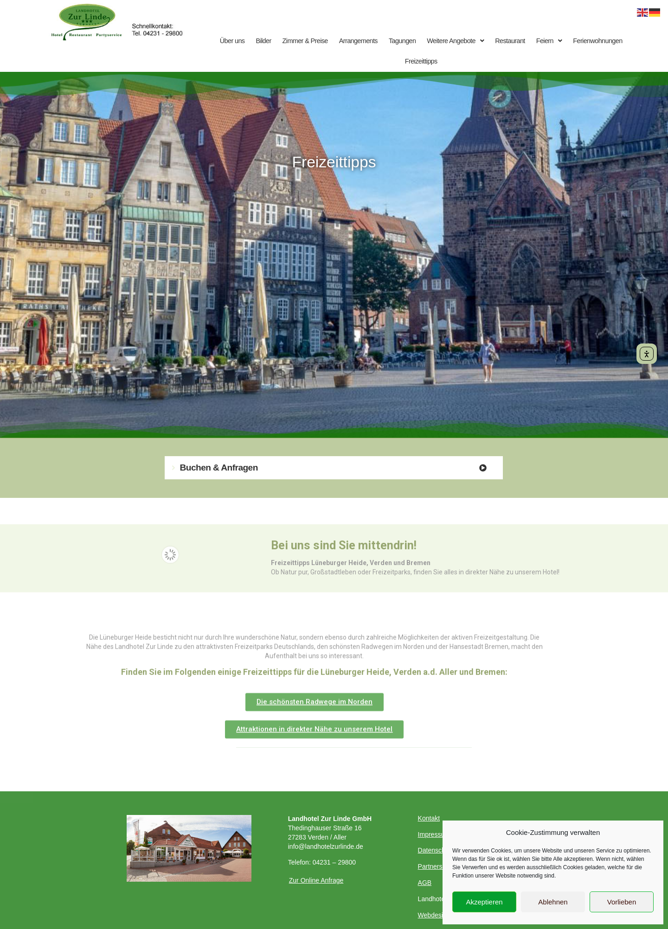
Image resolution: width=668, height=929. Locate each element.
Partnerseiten (437, 866)
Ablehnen (552, 902)
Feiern (549, 41)
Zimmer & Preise (305, 41)
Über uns (232, 41)
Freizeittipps (421, 61)
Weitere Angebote (455, 41)
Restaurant (510, 41)
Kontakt (429, 818)
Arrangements (358, 41)
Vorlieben (621, 902)
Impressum (434, 834)
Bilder (263, 41)
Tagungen (402, 41)
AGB (425, 882)
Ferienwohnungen (597, 41)
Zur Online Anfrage (316, 880)
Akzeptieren (484, 902)
